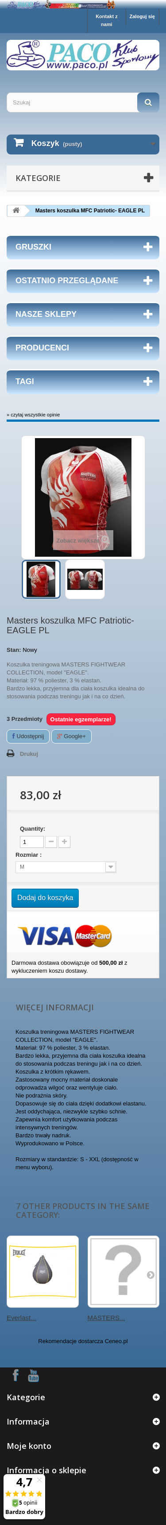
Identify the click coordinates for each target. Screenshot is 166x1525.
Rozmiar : (29, 854)
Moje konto (29, 1445)
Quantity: (32, 828)
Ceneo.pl (116, 1341)
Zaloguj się (142, 16)
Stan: (14, 650)
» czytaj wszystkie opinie (33, 414)
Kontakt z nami (107, 20)
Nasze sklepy (46, 314)
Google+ (71, 736)
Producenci (42, 347)
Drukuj (29, 754)
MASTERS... (106, 1317)
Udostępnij (28, 736)
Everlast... (21, 1317)
